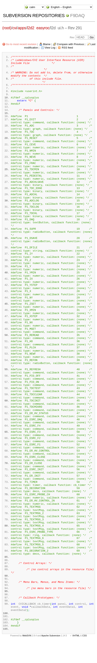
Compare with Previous (70, 44)
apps (22, 28)
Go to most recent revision (21, 44)
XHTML (76, 656)
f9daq (77, 15)
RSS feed (67, 47)
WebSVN (26, 656)
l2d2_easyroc (38, 28)
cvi (14, 28)
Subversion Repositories (34, 15)
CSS (84, 656)
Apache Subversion (50, 656)
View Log (50, 47)
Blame (46, 44)
